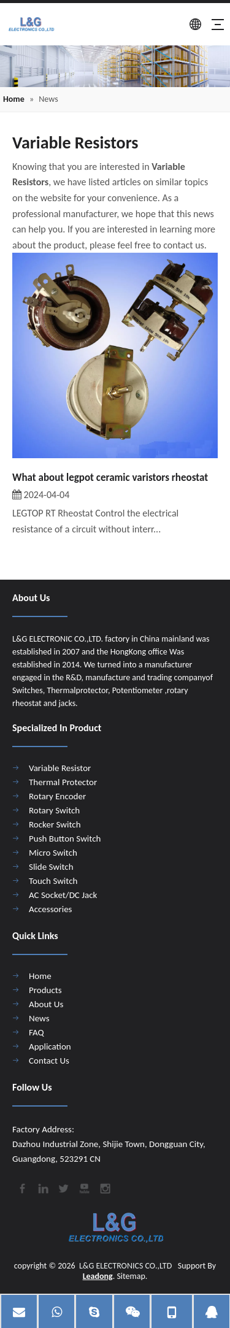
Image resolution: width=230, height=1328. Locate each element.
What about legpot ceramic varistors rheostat (110, 477)
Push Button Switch (65, 838)
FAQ (36, 1032)
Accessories (50, 909)
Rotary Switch (54, 810)
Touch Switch (53, 880)
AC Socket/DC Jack (63, 894)
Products (45, 990)
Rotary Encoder (57, 796)
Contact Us (49, 1060)
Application (50, 1046)
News (39, 1018)
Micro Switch (53, 852)
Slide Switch (51, 866)
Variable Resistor (60, 767)
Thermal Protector (63, 782)
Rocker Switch (55, 824)
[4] (115, 66)
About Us (46, 1004)
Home (40, 975)
